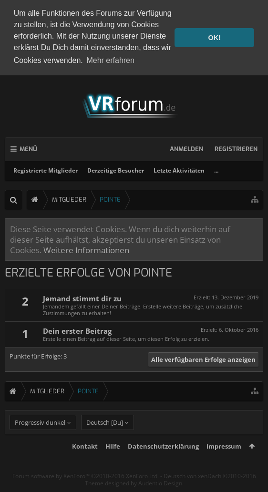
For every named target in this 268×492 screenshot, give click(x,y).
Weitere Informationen (86, 248)
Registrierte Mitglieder (45, 168)
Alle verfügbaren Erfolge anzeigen (203, 357)
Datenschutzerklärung (163, 462)
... (216, 168)
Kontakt (85, 462)
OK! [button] (214, 37)
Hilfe (112, 462)
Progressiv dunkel (40, 438)
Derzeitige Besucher (115, 168)
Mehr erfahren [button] (110, 60)
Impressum (223, 462)
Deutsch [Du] (104, 438)
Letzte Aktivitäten (179, 168)
